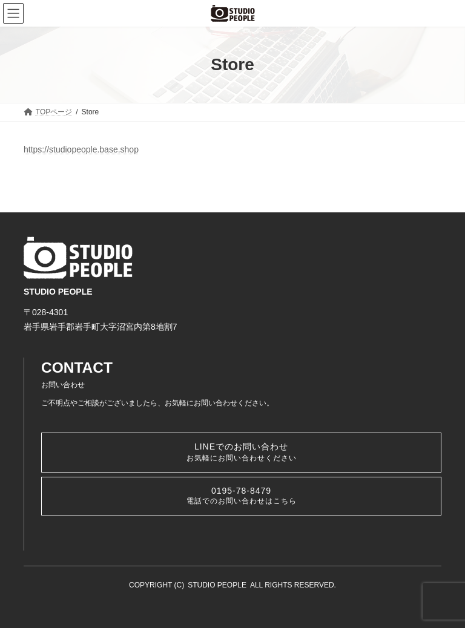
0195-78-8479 (241, 495)
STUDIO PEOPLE (217, 585)
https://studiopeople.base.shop (81, 149)
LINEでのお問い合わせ (241, 452)
